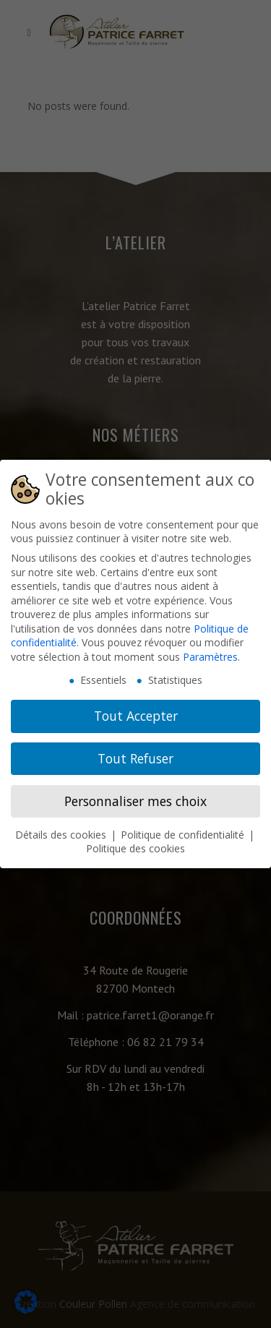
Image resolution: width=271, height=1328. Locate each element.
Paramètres (210, 657)
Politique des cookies (135, 848)
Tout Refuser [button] (135, 758)
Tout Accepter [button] (136, 715)
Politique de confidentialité (184, 834)
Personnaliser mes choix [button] (135, 801)
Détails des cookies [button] (62, 834)
